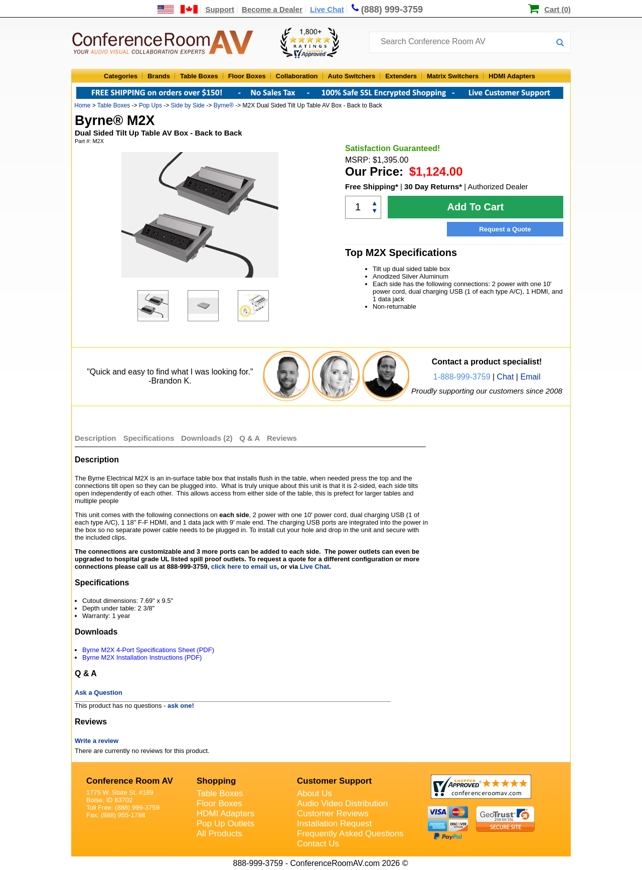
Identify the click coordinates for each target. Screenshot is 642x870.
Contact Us (318, 843)
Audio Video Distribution (342, 803)
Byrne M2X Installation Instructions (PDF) (142, 657)
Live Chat (327, 9)
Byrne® (224, 105)
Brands (158, 76)
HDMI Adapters (512, 76)
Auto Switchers (352, 76)
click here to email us (244, 566)
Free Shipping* (371, 186)
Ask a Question (98, 692)
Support (219, 9)
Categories (120, 76)
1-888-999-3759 (462, 376)
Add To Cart (475, 206)
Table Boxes (199, 76)
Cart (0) (557, 9)
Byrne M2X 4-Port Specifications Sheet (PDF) (148, 650)
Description (95, 438)
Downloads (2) (207, 438)
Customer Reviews (333, 813)
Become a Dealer (272, 9)
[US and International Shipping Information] (178, 9)
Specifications (149, 438)
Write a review (96, 740)
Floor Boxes (247, 76)
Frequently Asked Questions (350, 833)
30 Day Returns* (433, 186)
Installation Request (334, 823)
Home (82, 105)
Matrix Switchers (452, 76)
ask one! (181, 705)
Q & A (250, 438)
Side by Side (188, 105)
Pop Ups (150, 105)
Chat (505, 376)
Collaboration (297, 76)
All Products (219, 833)
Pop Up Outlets (225, 823)
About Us (314, 793)
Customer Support (334, 781)
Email (530, 376)
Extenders (401, 76)
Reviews (282, 438)
